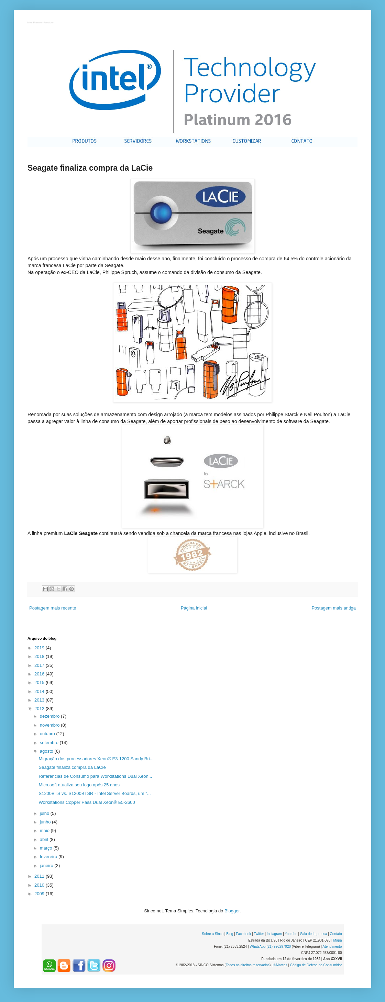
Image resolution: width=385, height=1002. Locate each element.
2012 (40, 708)
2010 (40, 885)
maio (45, 830)
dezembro (50, 716)
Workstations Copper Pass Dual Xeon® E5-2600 (86, 802)
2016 (40, 673)
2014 (40, 691)
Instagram (274, 934)
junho (46, 821)
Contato (336, 934)
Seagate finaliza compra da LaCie (72, 767)
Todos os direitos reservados (248, 965)
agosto (47, 751)
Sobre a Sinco (212, 934)
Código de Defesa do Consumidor (316, 965)
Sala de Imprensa (313, 934)
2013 (40, 700)
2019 (40, 647)
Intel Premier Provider (41, 22)
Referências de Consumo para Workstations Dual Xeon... (95, 776)
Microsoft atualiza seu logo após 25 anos (79, 784)
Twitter (259, 934)
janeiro (47, 865)
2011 (40, 876)
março (47, 848)
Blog (229, 934)
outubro (48, 733)
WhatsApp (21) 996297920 (270, 946)
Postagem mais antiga (333, 608)
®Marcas (280, 965)
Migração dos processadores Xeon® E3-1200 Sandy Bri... (95, 758)
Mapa (337, 940)
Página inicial (194, 608)
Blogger (232, 910)
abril (45, 839)
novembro (50, 725)
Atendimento (332, 946)
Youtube (291, 934)
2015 (40, 682)
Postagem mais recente (52, 608)
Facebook (243, 934)
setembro (50, 742)
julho (45, 813)
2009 (40, 893)
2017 (40, 665)
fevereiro (49, 856)
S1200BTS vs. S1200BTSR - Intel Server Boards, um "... (94, 793)
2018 (40, 656)
